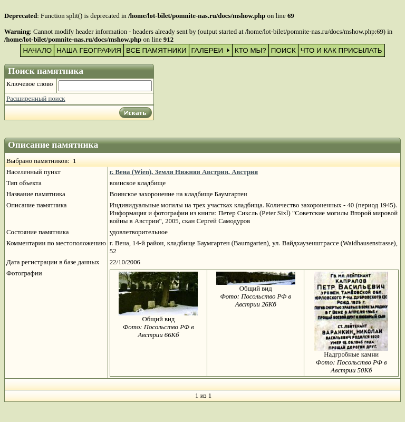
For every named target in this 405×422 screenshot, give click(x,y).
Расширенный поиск (35, 98)
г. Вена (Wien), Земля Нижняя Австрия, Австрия (184, 172)
